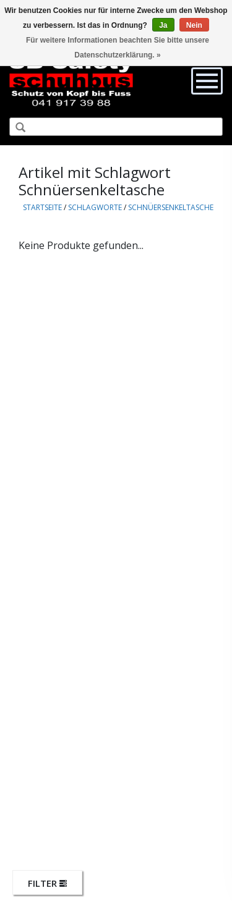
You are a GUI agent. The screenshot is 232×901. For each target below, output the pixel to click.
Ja (163, 25)
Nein (194, 25)
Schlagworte (95, 207)
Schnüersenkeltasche (170, 207)
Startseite (42, 207)
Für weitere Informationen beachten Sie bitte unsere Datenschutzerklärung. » (117, 47)
